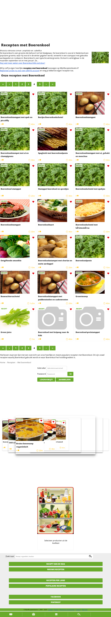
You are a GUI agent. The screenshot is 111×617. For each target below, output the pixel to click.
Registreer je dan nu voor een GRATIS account (19, 70)
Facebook (56, 597)
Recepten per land (55, 580)
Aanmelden (65, 379)
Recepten (11, 362)
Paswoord (41, 374)
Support (78, 610)
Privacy (56, 610)
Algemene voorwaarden (67, 610)
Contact (50, 610)
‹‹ (3, 84)
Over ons (84, 610)
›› (52, 84)
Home (2, 362)
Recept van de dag (55, 564)
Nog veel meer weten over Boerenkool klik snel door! (22, 63)
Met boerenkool (24, 362)
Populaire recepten (56, 586)
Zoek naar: (10, 556)
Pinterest (56, 602)
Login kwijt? (46, 379)
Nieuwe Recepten (55, 569)
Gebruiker (41, 368)
